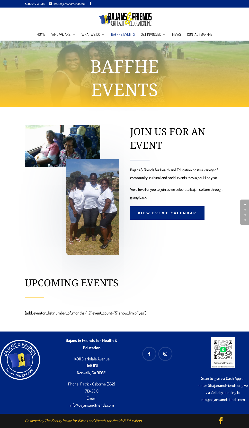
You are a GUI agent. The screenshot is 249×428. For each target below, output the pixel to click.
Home (41, 35)
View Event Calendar (167, 212)
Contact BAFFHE (199, 35)
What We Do (90, 35)
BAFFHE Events (123, 35)
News (176, 35)
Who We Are (61, 35)
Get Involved (151, 35)
